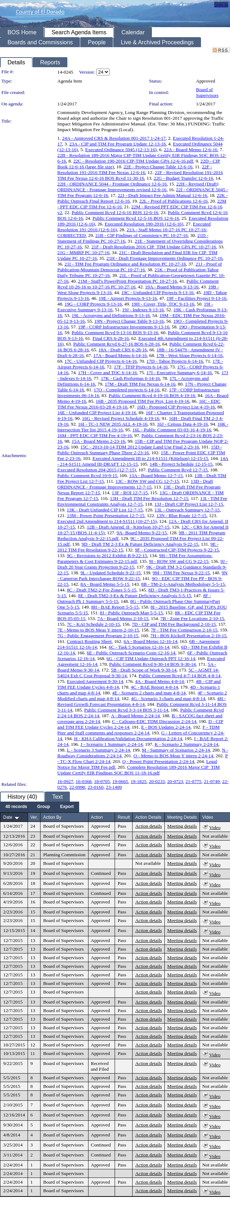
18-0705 (102, 781)
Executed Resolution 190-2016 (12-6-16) (144, 224)
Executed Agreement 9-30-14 (95, 681)
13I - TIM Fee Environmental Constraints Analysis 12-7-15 (142, 501)
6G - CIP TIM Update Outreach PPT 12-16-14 (150, 658)
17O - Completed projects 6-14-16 (127, 389)
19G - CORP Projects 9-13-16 (93, 304)
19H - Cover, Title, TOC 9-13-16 (163, 304)
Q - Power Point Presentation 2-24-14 (158, 761)
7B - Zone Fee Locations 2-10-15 (192, 618)
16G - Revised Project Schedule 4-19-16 (120, 418)
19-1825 (138, 781)
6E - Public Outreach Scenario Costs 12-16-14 (131, 652)
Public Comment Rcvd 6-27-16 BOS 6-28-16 (116, 344)
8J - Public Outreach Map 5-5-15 (131, 612)
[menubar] (39, 807)
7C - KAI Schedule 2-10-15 (93, 624)
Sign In (221, 4)
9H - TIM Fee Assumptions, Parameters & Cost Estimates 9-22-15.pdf (135, 558)
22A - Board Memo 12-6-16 (190, 149)
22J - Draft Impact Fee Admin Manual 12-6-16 (162, 195)
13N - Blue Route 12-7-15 (182, 515)
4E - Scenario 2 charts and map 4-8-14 (149, 692)
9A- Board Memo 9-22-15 (141, 532)
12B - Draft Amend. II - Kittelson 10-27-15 (128, 527)
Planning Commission (64, 854)
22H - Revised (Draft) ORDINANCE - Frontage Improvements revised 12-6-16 (137, 186)
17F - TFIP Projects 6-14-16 (141, 367)
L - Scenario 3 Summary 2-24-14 (98, 750)
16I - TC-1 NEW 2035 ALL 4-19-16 (113, 424)
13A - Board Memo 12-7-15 (156, 475)
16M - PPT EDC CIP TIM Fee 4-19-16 (94, 435)
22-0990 (77, 787)
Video (215, 827)
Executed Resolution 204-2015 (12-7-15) (96, 469)
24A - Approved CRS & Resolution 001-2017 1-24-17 (114, 138)
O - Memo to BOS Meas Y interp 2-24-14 (174, 755)
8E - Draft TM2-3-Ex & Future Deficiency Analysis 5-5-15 (134, 595)
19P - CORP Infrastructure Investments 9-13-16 (123, 326)
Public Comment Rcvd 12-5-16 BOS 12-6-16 (135, 218)
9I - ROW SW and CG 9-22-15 (179, 561)
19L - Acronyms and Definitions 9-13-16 (111, 315)
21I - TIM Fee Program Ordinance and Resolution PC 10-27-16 (125, 264)
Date (7, 817)
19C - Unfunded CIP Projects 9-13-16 (157, 292)
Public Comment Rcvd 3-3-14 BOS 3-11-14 (126, 710)
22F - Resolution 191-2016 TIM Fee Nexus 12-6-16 (134, 169)
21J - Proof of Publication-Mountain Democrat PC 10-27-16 (139, 266)
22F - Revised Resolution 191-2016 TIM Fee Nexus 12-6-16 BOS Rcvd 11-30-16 (140, 175)
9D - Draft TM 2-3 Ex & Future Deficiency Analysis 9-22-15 (140, 544)
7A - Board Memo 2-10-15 (122, 618)
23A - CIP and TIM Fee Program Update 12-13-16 (117, 144)
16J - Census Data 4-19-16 (182, 424)
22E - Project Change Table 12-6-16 (158, 166)
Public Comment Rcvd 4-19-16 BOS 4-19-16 (152, 395)
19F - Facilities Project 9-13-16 (196, 298)
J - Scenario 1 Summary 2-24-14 (111, 744)
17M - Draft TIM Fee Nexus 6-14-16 (140, 384)
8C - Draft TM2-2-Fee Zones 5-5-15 (101, 590)
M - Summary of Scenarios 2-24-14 (176, 750)
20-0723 (175, 781)
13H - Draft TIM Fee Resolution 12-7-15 (149, 498)
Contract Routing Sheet (89, 641)
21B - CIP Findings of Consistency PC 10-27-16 (141, 235)
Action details (148, 826)
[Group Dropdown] (43, 807)
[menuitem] (16, 807)
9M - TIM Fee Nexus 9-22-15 (181, 572)
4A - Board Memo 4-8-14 (159, 681)
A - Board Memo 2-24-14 (135, 715)
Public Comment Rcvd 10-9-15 (87, 475)
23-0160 (95, 787)
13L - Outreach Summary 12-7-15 (187, 509)
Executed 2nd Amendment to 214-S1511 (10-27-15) (107, 521)
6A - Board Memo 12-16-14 (150, 641)
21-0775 (193, 781)
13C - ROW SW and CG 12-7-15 (147, 481)
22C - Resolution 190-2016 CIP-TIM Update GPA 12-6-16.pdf (133, 161)
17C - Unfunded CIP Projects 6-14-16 (100, 361)
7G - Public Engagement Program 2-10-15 (97, 635)
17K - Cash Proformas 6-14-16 (130, 378)
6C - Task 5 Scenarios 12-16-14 (139, 647)
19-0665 (120, 781)
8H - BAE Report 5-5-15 (115, 607)
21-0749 (212, 781)
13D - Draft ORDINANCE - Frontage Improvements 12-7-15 (135, 484)
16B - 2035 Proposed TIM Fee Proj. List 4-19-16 (143, 401)
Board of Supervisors (207, 92)
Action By (52, 817)
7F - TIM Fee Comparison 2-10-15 (184, 630)
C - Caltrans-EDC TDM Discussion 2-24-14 (154, 721)
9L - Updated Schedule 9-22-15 (110, 572)
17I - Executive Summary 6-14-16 (179, 372)
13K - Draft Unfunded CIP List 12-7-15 (105, 509)
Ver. (34, 817)
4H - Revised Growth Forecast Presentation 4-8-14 (141, 701)
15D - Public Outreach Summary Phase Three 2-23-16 (139, 449)
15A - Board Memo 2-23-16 (98, 441)
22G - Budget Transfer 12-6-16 (183, 178)
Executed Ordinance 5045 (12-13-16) (121, 149)
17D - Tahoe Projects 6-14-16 (175, 361)
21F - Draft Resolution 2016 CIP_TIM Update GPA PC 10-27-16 (153, 246)
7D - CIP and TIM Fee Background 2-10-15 (174, 624)
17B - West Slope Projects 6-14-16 (190, 355)
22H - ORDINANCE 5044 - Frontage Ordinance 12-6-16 (112, 184)
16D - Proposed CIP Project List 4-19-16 (176, 407)
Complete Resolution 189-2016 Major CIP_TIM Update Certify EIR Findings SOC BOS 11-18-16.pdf (138, 769)
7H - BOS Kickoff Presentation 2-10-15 (188, 635)
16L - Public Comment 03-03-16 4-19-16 (172, 429)
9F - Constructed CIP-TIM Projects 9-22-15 (177, 549)
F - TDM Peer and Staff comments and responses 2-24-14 (138, 729)
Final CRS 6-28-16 (110, 338)
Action (97, 817)
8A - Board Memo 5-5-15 (104, 584)
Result (124, 817)
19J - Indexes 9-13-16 (143, 309)
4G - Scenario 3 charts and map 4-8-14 (168, 698)
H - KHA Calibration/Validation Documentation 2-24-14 (128, 738)
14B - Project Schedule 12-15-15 (181, 464)
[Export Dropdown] (67, 807)
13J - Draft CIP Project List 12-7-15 (188, 504)
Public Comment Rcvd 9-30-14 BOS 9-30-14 (152, 664)
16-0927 (65, 781)
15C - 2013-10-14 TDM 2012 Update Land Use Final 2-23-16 (139, 447)
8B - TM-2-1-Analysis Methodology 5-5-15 (183, 584)
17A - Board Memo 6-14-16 (120, 355)
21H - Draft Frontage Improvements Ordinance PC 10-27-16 (164, 258)
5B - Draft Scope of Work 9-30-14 (144, 670)
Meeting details (182, 826)
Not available (215, 836)
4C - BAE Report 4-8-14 (154, 687)
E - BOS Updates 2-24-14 (166, 727)
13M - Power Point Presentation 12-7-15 (106, 515)
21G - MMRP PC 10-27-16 (83, 252)
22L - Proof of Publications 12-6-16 (173, 201)
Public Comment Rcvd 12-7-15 (178, 469)
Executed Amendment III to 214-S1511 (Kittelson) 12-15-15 (150, 458)
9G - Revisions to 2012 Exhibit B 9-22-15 (107, 555)
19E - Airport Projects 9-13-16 (128, 298)
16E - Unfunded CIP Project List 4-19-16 (96, 412)
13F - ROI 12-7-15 (130, 492)
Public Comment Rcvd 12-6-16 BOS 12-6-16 (115, 212)
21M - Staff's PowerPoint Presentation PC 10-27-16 (127, 281)
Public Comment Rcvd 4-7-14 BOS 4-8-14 (179, 675)
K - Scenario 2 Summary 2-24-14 (186, 744)
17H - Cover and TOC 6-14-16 (107, 372)
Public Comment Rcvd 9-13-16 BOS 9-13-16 (115, 332)
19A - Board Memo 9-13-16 (172, 286)
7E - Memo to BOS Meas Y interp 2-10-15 (98, 630)
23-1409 (114, 787)
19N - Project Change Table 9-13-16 (129, 321)
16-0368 (83, 781)
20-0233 (157, 781)
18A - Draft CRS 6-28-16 (123, 349)
